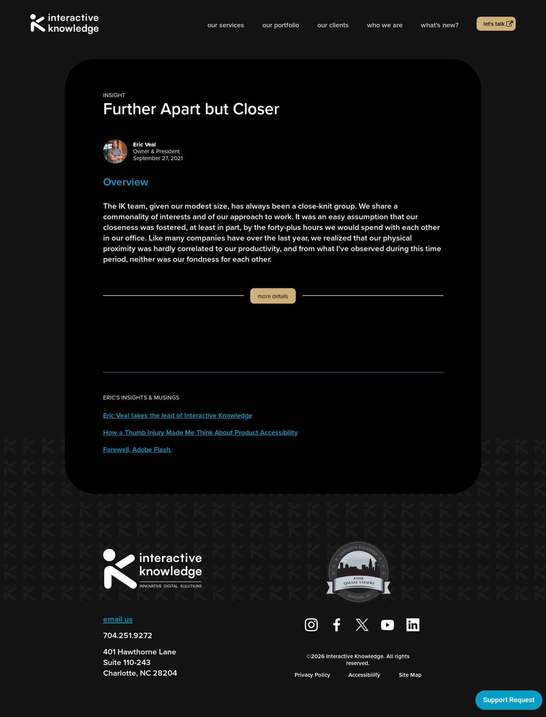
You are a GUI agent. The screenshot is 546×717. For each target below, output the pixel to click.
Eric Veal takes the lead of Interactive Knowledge (177, 415)
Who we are (385, 25)
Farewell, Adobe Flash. (137, 449)
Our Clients (333, 25)
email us (118, 619)
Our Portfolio (280, 25)
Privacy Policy (312, 675)
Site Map (410, 675)
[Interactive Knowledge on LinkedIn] (412, 624)
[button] (273, 303)
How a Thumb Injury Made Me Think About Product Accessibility (200, 432)
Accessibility (364, 675)
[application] (509, 702)
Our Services (225, 25)
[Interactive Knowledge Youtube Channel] (387, 624)
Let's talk (494, 24)
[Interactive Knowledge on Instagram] (311, 624)
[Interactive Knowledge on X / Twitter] (362, 624)
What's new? (439, 25)
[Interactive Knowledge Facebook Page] (336, 624)
